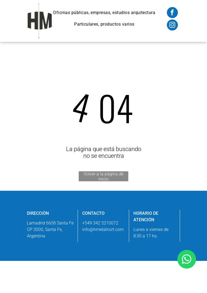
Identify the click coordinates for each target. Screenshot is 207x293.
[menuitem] (104, 12)
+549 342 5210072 (100, 223)
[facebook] (172, 13)
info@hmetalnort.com (103, 229)
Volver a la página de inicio (103, 176)
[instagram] (172, 25)
